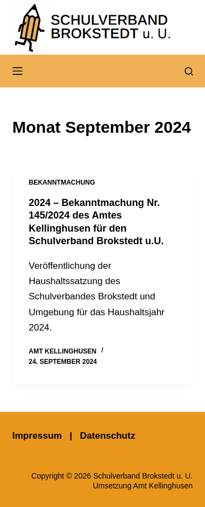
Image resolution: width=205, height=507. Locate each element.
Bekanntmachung (62, 182)
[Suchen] (189, 71)
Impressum (37, 436)
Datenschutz (107, 436)
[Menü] (17, 71)
